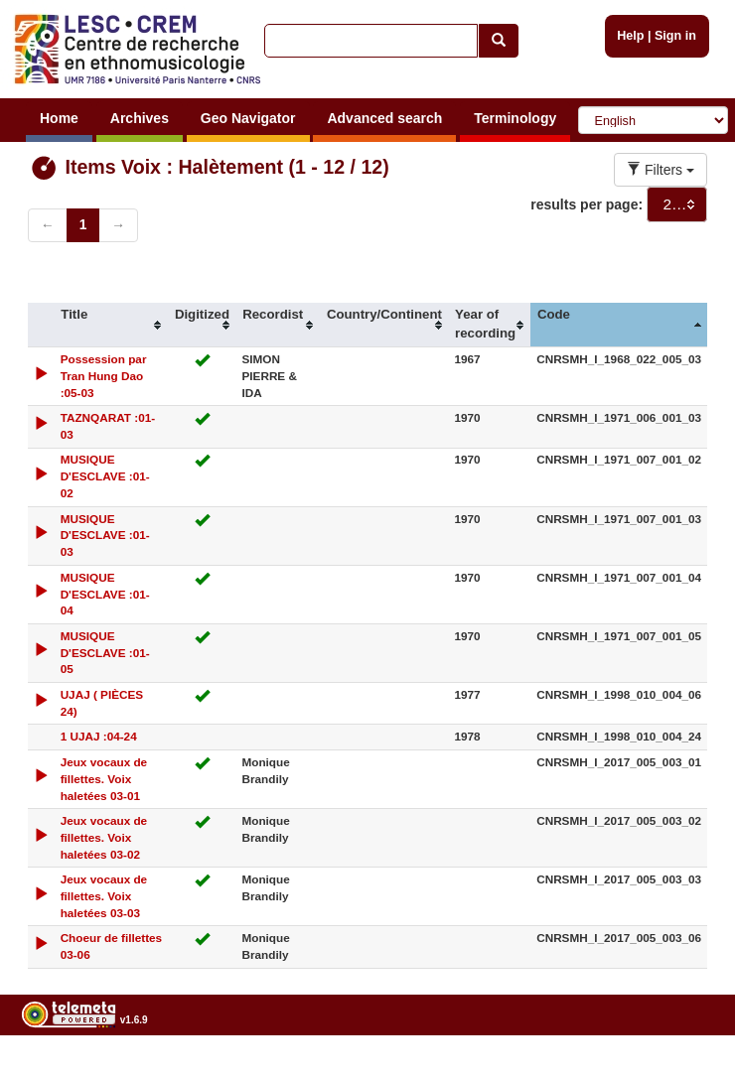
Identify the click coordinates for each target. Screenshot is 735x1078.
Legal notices (686, 1070)
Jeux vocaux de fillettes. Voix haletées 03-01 (104, 778)
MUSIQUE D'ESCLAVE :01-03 (105, 535)
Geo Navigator (248, 118)
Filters (660, 170)
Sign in (675, 36)
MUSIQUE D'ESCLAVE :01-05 (105, 652)
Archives (139, 118)
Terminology (515, 118)
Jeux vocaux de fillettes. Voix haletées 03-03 (104, 896)
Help (630, 36)
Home (59, 118)
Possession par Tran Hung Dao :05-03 (104, 375)
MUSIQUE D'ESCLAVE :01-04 (105, 594)
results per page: (586, 204)
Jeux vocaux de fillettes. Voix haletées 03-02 (104, 837)
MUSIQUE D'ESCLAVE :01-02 (105, 476)
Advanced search (384, 118)
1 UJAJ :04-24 (99, 736)
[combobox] (677, 204)
